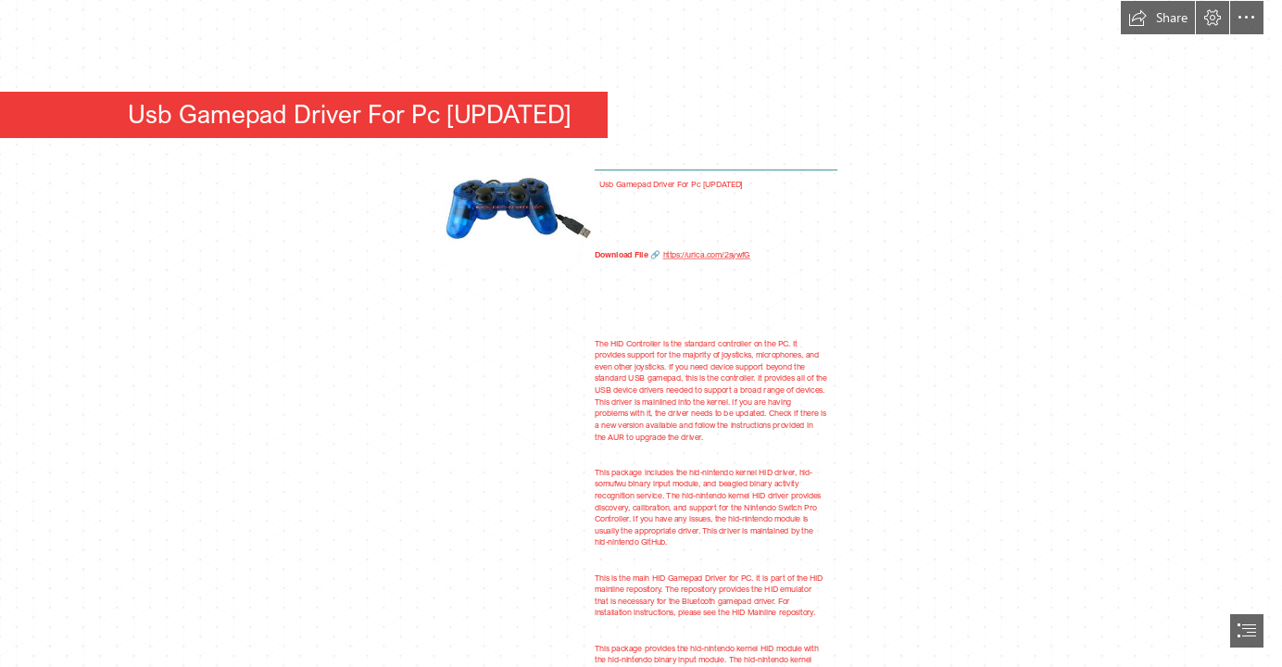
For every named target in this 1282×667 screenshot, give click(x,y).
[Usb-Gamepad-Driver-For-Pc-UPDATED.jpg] (517, 211)
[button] (1158, 17)
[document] (641, 333)
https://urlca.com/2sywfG (705, 254)
